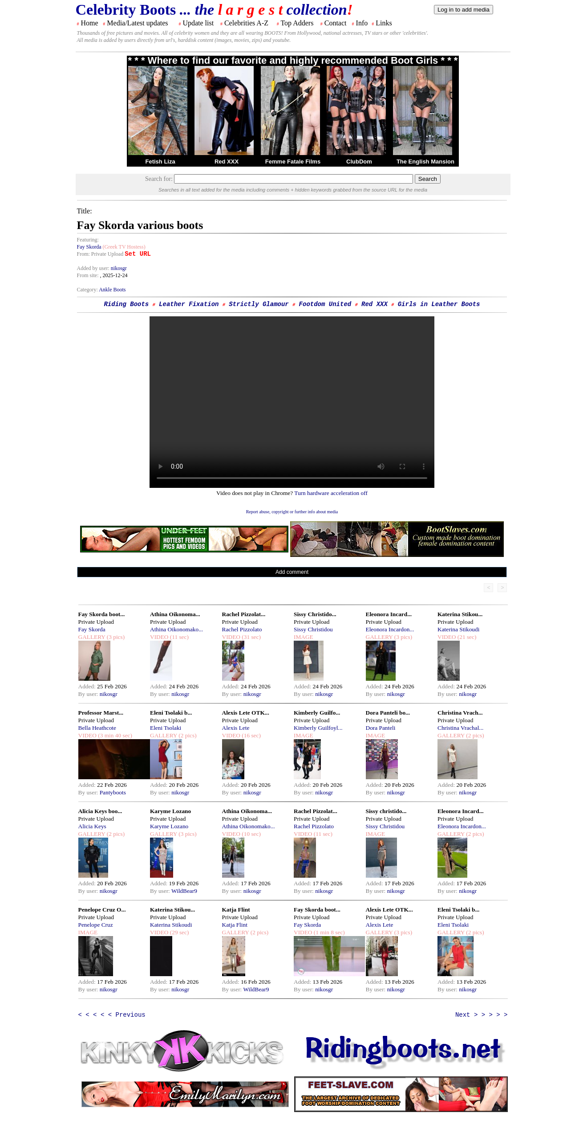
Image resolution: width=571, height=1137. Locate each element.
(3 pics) (115, 637)
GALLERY (91, 637)
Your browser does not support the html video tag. (292, 402)
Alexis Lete (236, 727)
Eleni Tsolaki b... (171, 712)
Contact (335, 23)
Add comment (291, 572)
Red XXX (227, 161)
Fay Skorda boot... (101, 614)
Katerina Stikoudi (458, 629)
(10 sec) (250, 833)
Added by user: (94, 268)
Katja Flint (236, 909)
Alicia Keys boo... (100, 811)
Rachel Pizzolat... (244, 614)
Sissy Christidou (313, 629)
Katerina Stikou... (459, 614)
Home (89, 23)
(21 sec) (466, 637)
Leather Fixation (189, 304)
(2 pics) (187, 735)
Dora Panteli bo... (388, 712)
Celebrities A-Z (246, 23)
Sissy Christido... (315, 614)
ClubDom (359, 161)
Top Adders (296, 23)
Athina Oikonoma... (175, 614)
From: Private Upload (100, 254)
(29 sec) (178, 932)
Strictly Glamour (258, 304)
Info (362, 23)
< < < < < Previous (112, 1014)
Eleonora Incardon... (390, 629)
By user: (89, 694)
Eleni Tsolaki (165, 727)
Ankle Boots (112, 289)
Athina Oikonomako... (176, 629)
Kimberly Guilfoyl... (318, 727)
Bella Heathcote (97, 727)
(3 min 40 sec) (114, 735)
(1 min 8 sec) (328, 932)
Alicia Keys (92, 826)
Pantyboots (113, 792)
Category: (88, 289)
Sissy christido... (386, 811)
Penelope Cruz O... (102, 909)
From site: (88, 275)
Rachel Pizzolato (242, 629)
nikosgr (119, 268)
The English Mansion (425, 161)
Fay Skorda (89, 247)
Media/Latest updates (137, 23)
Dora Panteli (381, 727)
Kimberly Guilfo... (317, 712)
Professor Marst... (101, 712)
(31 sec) (250, 637)
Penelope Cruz (95, 924)
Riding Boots (126, 304)
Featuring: (88, 240)
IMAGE (303, 637)
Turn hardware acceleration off (331, 493)
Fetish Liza (160, 161)
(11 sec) (178, 637)
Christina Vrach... (460, 712)
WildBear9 (184, 891)
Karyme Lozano (170, 811)
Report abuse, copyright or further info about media (292, 511)
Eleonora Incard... (389, 614)
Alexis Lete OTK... (245, 712)
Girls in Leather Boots (439, 304)
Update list (198, 23)
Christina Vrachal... (460, 727)
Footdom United (325, 304)
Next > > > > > (481, 1014)
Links (384, 23)
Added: (87, 686)
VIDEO (159, 637)
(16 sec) (250, 735)
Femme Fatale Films (292, 161)
